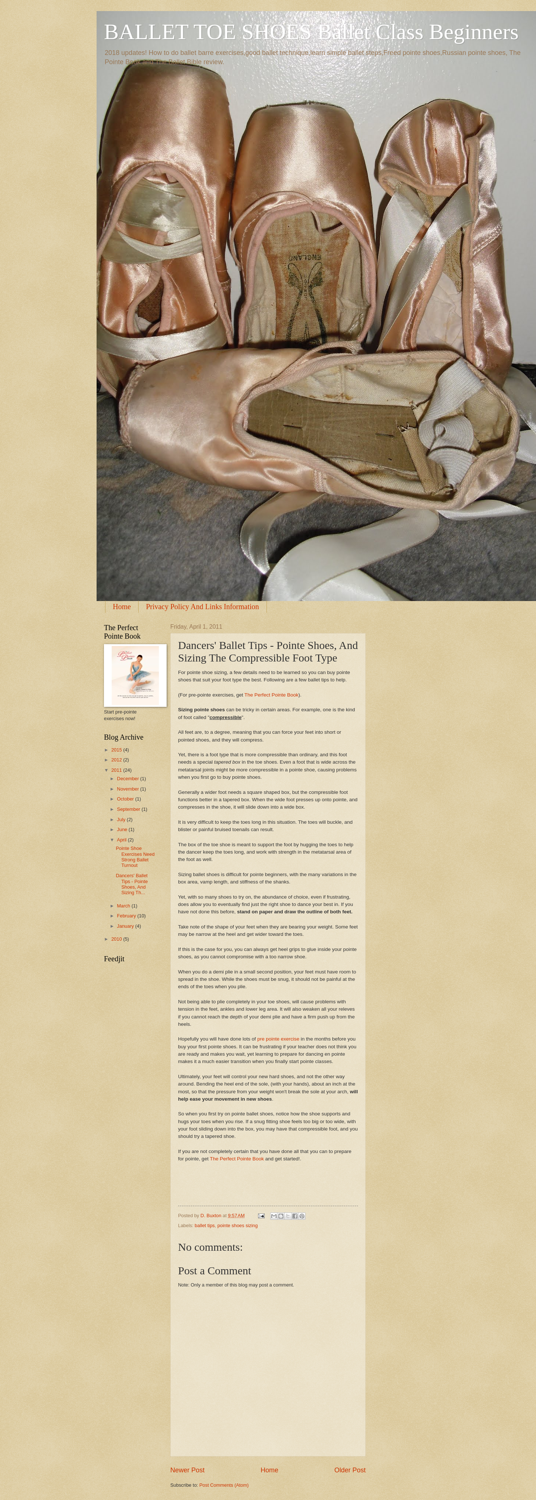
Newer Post (187, 1470)
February (127, 916)
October (126, 799)
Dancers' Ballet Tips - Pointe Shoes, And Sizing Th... (132, 884)
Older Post (350, 1470)
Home (122, 607)
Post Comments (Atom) (224, 1485)
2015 (117, 750)
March (124, 906)
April (122, 840)
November (128, 789)
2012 (117, 760)
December (128, 778)
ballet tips (205, 1225)
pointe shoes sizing (237, 1225)
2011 (117, 770)
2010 (117, 939)
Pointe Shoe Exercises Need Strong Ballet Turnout (135, 857)
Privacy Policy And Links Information (202, 607)
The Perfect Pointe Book (271, 695)
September (129, 809)
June (123, 829)
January (126, 926)
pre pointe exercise (278, 1039)
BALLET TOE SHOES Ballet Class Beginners (311, 32)
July (121, 819)
